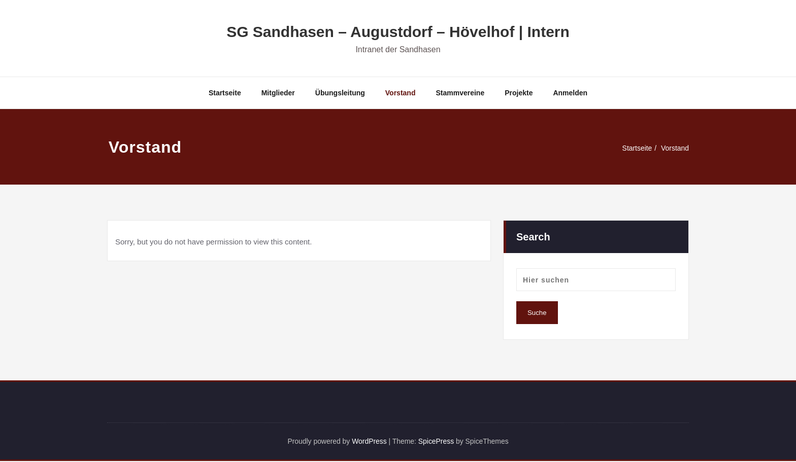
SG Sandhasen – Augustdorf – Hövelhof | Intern (398, 31)
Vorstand (400, 93)
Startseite (225, 93)
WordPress (367, 441)
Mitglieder (278, 93)
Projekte (519, 93)
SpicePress (439, 441)
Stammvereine (460, 93)
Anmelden (570, 93)
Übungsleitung (340, 93)
